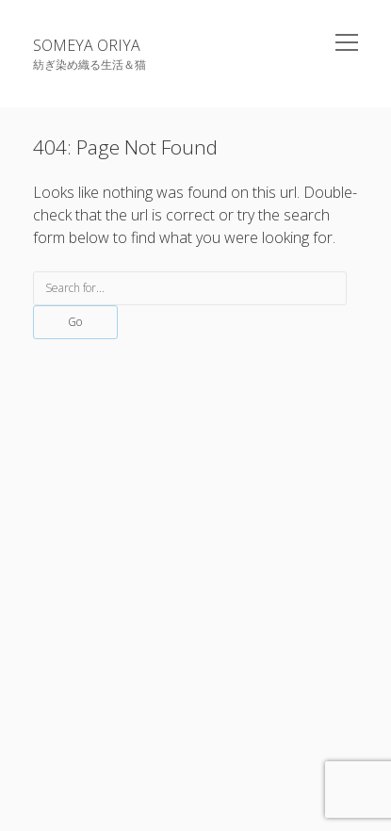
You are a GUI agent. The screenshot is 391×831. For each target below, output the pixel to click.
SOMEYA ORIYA (86, 45)
